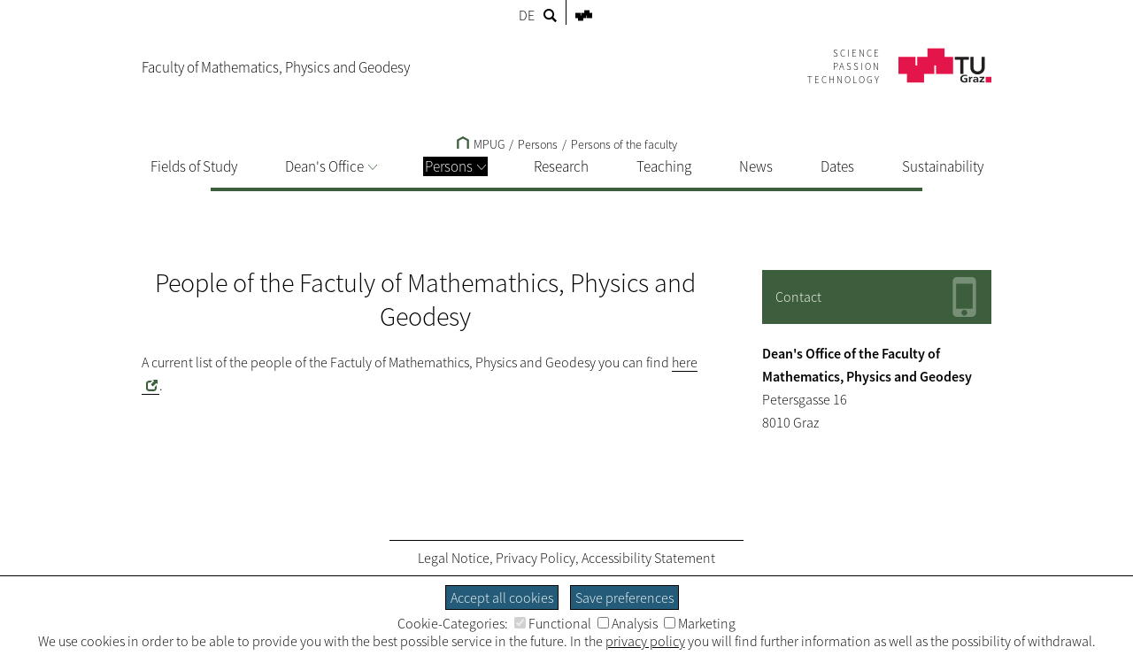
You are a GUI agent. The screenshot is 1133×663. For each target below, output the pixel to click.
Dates (837, 166)
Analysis (627, 623)
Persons (455, 166)
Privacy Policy (535, 558)
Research (561, 166)
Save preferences (624, 597)
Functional (552, 623)
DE (527, 15)
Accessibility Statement (648, 558)
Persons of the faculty (624, 144)
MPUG (481, 144)
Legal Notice (453, 558)
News (756, 166)
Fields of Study (193, 166)
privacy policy (645, 641)
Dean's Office (331, 166)
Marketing (700, 623)
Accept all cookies (502, 597)
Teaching (663, 166)
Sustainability (942, 166)
